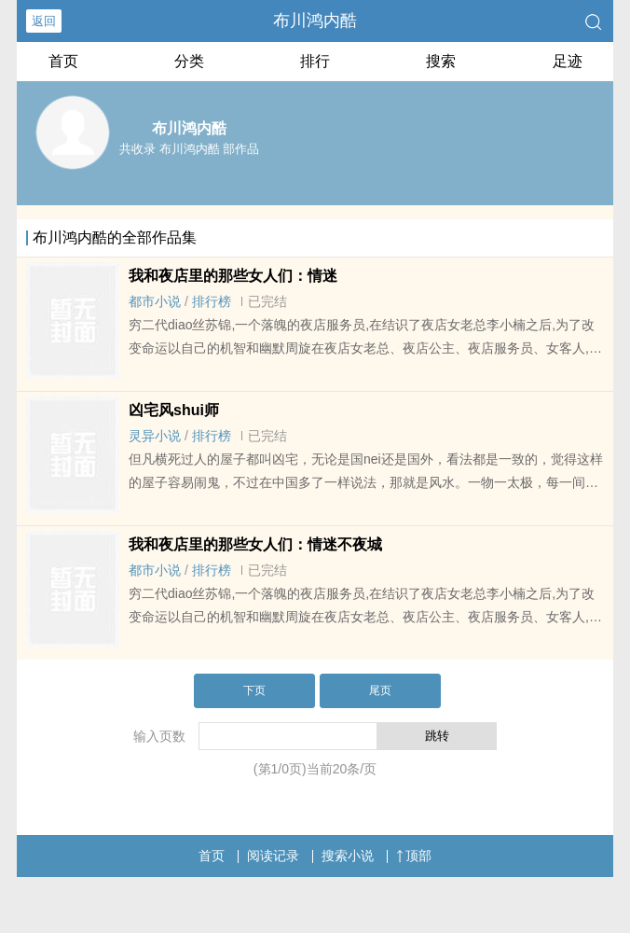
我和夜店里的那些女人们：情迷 (233, 276)
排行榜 (211, 301)
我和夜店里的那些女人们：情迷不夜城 (255, 544)
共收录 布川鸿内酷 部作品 (189, 149)
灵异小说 (155, 435)
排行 (315, 61)
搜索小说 (348, 855)
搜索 (441, 61)
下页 (254, 690)
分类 (189, 61)
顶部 (413, 855)
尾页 (380, 690)
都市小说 (155, 301)
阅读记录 (273, 855)
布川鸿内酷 (315, 20)
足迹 (567, 61)
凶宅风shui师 (174, 410)
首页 (63, 61)
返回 (44, 21)
